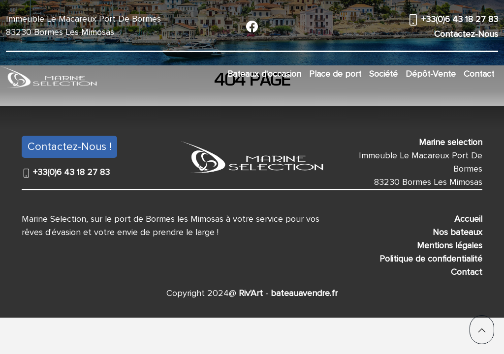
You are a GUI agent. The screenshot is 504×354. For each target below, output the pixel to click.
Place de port (335, 74)
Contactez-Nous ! (69, 146)
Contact (479, 74)
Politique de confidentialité (430, 258)
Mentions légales (449, 245)
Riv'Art (249, 293)
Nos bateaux (457, 232)
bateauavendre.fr (303, 293)
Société (383, 74)
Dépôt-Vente (431, 74)
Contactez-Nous (466, 34)
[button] (482, 329)
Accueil (468, 218)
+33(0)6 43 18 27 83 (458, 19)
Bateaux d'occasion (264, 74)
